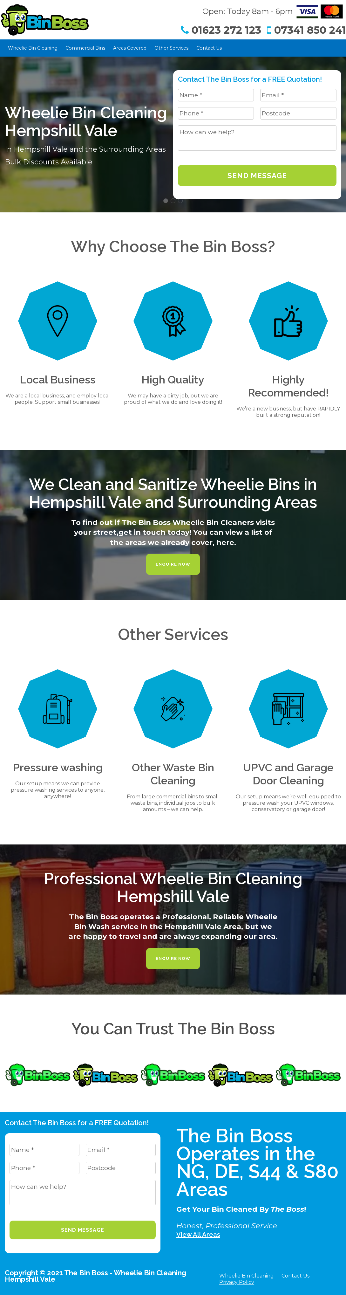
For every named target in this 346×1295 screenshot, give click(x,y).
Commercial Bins (85, 48)
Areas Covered (129, 48)
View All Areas (198, 1234)
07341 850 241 (306, 30)
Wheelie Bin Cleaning (33, 48)
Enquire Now (173, 564)
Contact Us (209, 48)
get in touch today (154, 532)
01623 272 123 (221, 30)
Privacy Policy (236, 1282)
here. (226, 542)
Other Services (171, 48)
